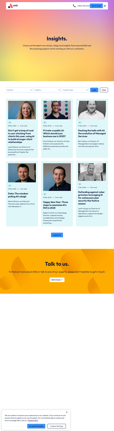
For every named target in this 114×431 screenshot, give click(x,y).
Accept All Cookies (36, 426)
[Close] (66, 412)
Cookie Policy (33, 420)
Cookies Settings (56, 426)
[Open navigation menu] (105, 5)
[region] (36, 420)
